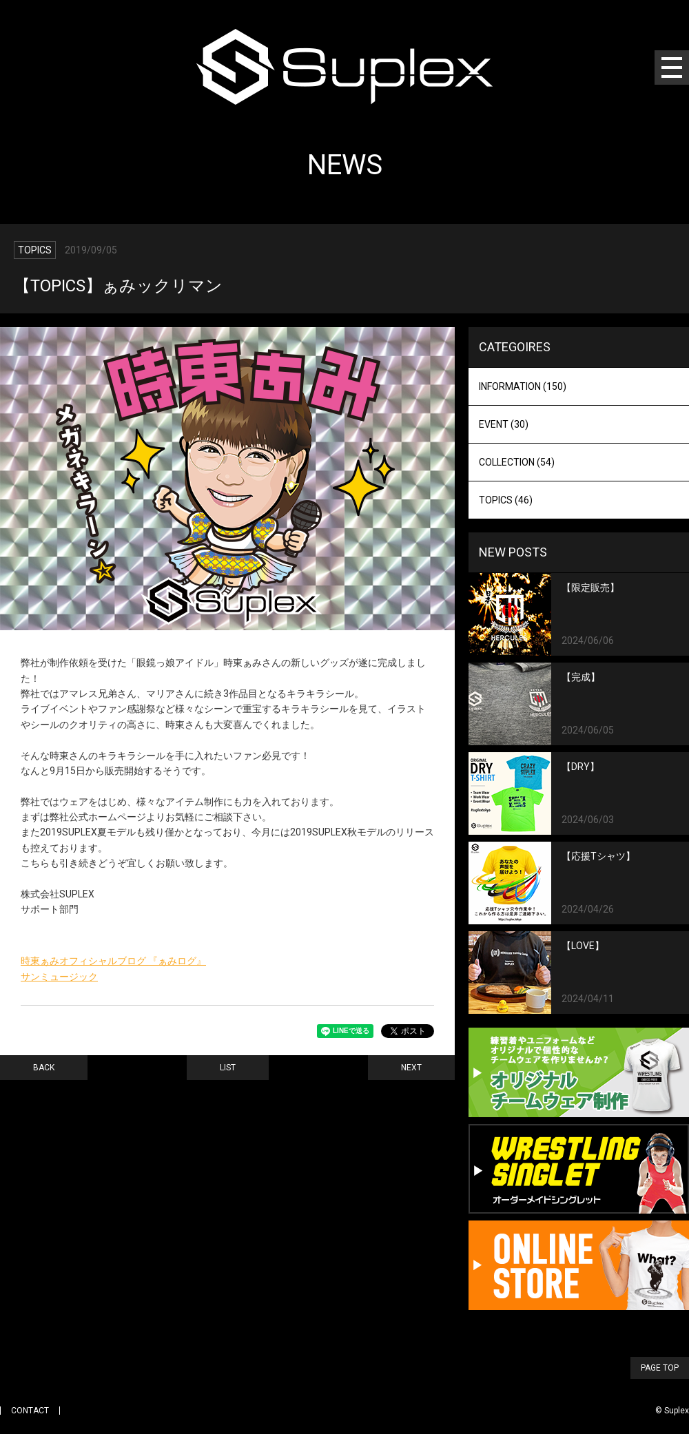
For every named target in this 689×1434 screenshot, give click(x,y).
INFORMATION (522, 386)
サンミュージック (59, 976)
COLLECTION (517, 462)
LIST (228, 1067)
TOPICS (506, 500)
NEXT (411, 1067)
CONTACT (30, 1410)
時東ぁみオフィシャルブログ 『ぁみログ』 (113, 960)
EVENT (503, 424)
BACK (43, 1067)
